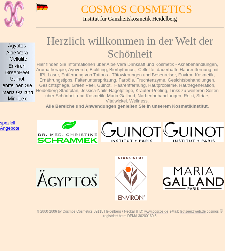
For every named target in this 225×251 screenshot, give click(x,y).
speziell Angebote (10, 125)
